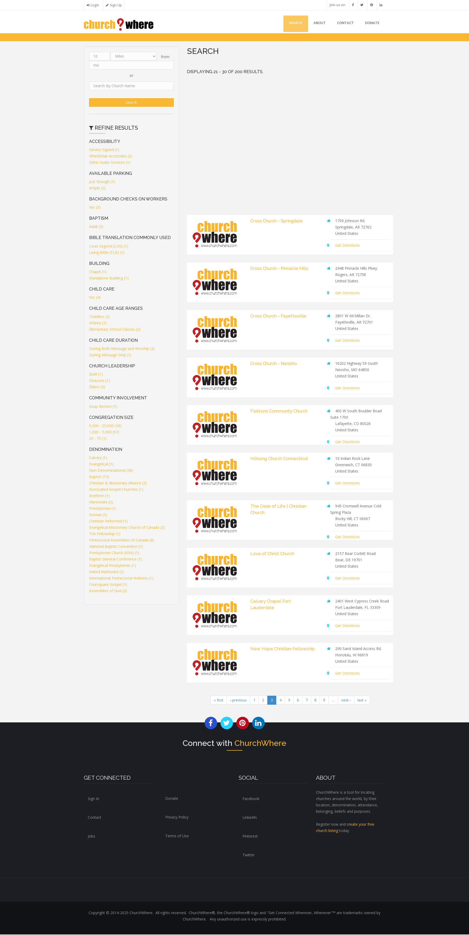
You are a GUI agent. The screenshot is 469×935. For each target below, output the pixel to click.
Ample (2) (97, 188)
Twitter (248, 855)
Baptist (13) (99, 477)
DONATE (371, 23)
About (315, 23)
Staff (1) (96, 374)
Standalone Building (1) (108, 278)
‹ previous (238, 700)
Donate (171, 798)
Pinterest (250, 836)
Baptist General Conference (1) (115, 559)
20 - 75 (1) (98, 438)
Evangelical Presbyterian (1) (112, 565)
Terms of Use (177, 836)
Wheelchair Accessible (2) (110, 156)
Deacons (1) (99, 381)
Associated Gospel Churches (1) (116, 489)
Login (95, 5)
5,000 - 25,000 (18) (105, 426)
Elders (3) (97, 387)
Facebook (250, 799)
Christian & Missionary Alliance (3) (118, 483)
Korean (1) (98, 515)
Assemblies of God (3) (108, 591)
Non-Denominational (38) (111, 470)
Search (289, 23)
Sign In (93, 799)
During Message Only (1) (110, 355)
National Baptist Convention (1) (116, 546)
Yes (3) (95, 208)
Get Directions (347, 245)
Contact (342, 23)
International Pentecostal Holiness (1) (121, 578)
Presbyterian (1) (102, 508)
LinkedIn (249, 817)
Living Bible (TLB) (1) (107, 252)
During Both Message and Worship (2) (122, 349)
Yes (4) (95, 297)
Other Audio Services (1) (109, 162)
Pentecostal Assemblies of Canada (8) (121, 540)
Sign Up (116, 5)
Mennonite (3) (101, 502)
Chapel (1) (97, 272)
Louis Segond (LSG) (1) (108, 246)
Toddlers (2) (99, 317)
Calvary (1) (98, 458)
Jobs (91, 836)
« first (218, 700)
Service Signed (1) (104, 150)
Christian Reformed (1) (108, 521)
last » (361, 700)
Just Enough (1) (102, 182)
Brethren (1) (99, 496)
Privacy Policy (176, 817)
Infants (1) (98, 323)
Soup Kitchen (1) (103, 406)
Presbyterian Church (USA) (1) (114, 553)
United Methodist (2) (106, 572)
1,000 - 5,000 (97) (104, 432)
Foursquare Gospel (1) (108, 584)
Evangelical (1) (101, 464)
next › (346, 700)
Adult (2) (96, 227)
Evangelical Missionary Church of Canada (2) (127, 527)
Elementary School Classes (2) (115, 330)
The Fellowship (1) (104, 534)
